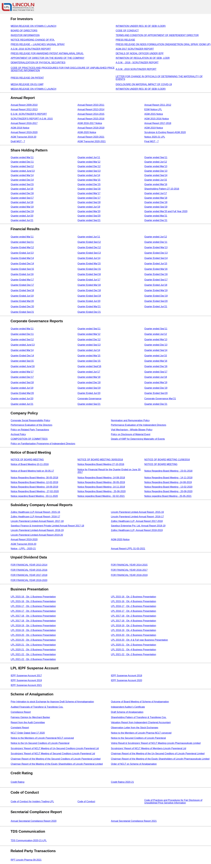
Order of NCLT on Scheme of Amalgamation (134, 764)
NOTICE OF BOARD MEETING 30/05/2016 (100, 459)
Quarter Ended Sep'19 (89, 296)
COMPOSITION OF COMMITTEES (29, 439)
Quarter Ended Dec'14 (22, 263)
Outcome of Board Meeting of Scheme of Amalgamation (140, 701)
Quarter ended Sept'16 (89, 366)
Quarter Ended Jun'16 (22, 274)
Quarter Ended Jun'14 (89, 258)
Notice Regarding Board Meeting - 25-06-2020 (102, 491)
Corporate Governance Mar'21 (160, 398)
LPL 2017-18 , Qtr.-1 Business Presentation (33, 616)
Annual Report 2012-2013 (24, 109)
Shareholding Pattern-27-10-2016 (161, 189)
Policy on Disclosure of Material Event (130, 434)
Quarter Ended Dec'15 (89, 269)
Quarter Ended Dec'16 (156, 274)
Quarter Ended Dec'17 (22, 285)
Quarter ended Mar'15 (89, 180)
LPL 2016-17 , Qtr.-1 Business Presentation (33, 606)
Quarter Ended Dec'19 (156, 296)
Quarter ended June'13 (23, 171)
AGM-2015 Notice (153, 114)
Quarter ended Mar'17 (89, 193)
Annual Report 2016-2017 (24, 123)
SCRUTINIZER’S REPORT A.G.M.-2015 (32, 118)
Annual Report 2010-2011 (91, 105)
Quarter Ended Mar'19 (155, 290)
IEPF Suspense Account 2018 (126, 675)
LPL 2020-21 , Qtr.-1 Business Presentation (33, 644)
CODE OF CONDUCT (127, 30)
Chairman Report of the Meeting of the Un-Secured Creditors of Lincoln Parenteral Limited (158, 753)
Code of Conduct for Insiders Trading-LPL (32, 801)
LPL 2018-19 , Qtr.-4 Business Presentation (133, 630)
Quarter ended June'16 (23, 366)
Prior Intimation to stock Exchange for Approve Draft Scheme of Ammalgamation (52, 701)
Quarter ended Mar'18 (155, 198)
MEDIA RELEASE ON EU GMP (27, 84)
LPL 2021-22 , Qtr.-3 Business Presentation (33, 659)
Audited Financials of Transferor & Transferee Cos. (37, 707)
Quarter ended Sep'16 (89, 189)
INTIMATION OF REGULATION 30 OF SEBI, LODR (143, 58)
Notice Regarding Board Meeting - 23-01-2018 (168, 471)
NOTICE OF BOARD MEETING (27, 459)
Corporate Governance (89, 398)
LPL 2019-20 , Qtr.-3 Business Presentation (33, 640)
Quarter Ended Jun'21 (155, 306)
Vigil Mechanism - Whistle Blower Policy (131, 429)
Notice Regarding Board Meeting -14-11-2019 (101, 487)
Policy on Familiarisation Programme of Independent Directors (43, 443)
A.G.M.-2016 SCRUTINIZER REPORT (31, 49)
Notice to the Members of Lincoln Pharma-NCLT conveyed (141, 733)
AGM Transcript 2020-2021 (92, 141)
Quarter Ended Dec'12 (89, 247)
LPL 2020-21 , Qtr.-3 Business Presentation (33, 649)
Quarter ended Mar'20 (89, 211)
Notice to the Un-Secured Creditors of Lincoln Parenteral (40, 743)
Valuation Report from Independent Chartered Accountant (141, 722)
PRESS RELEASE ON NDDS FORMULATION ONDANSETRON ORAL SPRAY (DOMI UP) (163, 44)
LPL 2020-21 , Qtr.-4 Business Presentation (133, 649)
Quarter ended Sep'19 (155, 207)
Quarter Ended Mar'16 (155, 269)
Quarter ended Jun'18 (22, 202)
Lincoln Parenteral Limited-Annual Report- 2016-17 (137, 516)
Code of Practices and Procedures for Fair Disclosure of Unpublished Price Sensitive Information (173, 801)
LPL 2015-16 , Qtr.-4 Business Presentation (133, 601)
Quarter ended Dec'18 (155, 202)
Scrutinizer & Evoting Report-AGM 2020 (165, 132)
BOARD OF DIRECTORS (24, 30)
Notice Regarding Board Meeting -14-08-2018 (101, 477)
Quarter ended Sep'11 (155, 157)
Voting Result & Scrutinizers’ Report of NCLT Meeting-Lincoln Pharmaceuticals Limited (156, 743)
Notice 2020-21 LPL (154, 137)
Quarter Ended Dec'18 (89, 290)
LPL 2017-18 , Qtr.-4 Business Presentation (133, 620)
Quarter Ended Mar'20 (22, 301)
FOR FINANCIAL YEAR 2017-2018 (29, 575)
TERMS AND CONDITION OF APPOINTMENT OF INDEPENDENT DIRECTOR (157, 35)
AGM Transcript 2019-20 (23, 137)
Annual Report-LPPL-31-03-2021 (128, 548)
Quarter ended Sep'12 (22, 166)
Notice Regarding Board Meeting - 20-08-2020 (168, 491)
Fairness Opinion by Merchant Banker (30, 717)
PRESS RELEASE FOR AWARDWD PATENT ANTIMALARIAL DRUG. (47, 53)
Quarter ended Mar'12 (89, 162)
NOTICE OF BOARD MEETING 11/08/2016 (167, 459)
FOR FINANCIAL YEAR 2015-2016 (29, 570)
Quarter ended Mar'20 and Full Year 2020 (165, 211)
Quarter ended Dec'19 (22, 211)
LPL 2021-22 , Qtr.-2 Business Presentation (133, 654)
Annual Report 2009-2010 (24, 105)
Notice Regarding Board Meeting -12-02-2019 (34, 482)
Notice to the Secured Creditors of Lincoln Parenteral (138, 738)
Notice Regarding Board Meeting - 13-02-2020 (168, 487)
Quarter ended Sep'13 (89, 171)
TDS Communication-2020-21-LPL (29, 840)
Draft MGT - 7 (18, 141)
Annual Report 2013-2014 (91, 109)
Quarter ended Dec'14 (22, 180)
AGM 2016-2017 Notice (90, 123)
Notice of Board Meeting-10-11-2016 (30, 464)
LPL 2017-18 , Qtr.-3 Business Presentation (33, 620)
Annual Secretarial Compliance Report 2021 (134, 821)
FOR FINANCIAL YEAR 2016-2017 (129, 570)
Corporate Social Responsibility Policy (30, 420)
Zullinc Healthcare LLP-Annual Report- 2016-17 (35, 516)
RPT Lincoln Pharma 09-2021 (26, 860)
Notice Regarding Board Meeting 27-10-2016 (101, 464)
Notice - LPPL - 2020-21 (23, 548)
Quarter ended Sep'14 (155, 175)
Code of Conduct (86, 801)
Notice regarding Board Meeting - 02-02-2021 (101, 496)
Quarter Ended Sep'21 (22, 312)
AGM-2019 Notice (153, 128)
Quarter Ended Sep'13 (89, 253)
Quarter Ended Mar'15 (89, 263)
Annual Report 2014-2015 (91, 114)
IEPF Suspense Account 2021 (26, 685)
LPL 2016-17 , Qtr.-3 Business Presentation (33, 611)
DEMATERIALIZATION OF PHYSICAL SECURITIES (38, 62)
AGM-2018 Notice (20, 128)
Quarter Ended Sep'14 (156, 258)
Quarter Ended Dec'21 (89, 312)
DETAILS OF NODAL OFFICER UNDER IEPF (140, 53)
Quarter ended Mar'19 (22, 207)
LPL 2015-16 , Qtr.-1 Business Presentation (33, 596)
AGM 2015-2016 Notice (156, 118)
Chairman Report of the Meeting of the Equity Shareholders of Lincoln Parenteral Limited (57, 764)
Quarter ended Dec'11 (22, 162)
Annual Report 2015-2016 (91, 118)
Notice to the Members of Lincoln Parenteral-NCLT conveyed (42, 738)
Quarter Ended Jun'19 (22, 296)
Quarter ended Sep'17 (22, 198)
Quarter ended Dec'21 (155, 220)
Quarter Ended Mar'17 (22, 279)
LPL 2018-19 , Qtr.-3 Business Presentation (33, 630)
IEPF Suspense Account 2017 (26, 675)
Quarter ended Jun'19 (89, 207)
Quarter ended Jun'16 (22, 189)
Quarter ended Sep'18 (89, 202)
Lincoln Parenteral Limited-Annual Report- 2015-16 (137, 512)
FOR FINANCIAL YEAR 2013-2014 (29, 565)
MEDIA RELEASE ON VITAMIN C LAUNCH (33, 26)
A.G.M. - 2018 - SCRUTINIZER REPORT (137, 62)
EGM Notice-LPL (153, 109)
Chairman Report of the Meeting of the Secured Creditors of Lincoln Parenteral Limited (56, 759)
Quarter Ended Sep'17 (156, 279)
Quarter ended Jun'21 (22, 220)
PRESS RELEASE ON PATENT (27, 78)
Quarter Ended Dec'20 (22, 306)
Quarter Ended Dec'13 (156, 253)
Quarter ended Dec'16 (22, 193)
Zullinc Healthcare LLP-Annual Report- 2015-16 (35, 512)
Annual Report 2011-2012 (157, 105)
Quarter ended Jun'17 (155, 193)
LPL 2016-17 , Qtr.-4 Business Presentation (133, 611)
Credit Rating (17, 782)
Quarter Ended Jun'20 (89, 301)
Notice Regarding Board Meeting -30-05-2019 (101, 482)
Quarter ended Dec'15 (89, 184)
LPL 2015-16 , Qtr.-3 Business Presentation (33, 601)
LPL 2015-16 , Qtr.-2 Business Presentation (133, 596)
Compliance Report (21, 712)
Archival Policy (18, 434)
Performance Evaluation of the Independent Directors (138, 425)
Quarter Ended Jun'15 (155, 263)
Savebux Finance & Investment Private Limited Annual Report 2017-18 (47, 525)
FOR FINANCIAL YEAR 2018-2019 (129, 575)
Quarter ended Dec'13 (155, 171)
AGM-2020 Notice (87, 132)
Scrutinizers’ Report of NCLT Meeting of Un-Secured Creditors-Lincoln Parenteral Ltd (55, 748)
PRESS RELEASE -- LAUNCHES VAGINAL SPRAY (38, 44)
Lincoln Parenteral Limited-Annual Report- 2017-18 (37, 521)
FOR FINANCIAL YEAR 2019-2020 (29, 580)
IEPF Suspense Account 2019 (26, 680)
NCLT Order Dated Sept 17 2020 (28, 733)
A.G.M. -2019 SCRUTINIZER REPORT (136, 69)
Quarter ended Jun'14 (89, 175)
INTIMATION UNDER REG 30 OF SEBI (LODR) (141, 26)
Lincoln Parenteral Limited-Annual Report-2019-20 (37, 535)
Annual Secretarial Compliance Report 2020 (33, 821)
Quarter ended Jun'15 (155, 180)
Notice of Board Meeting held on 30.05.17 (32, 471)
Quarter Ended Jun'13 (22, 253)
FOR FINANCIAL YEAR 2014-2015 (129, 565)
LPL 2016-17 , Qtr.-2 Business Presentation (133, 606)
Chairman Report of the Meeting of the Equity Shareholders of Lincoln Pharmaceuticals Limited (160, 759)
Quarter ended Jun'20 (22, 215)
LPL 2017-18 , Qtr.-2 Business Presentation (133, 616)
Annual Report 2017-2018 (157, 123)
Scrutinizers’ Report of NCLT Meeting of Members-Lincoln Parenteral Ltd (148, 748)
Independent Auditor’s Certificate (128, 707)
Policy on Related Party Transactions (30, 429)
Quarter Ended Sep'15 (22, 269)
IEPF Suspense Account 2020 (126, 680)
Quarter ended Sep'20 (89, 215)
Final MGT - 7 (151, 141)
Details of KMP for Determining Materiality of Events (138, 439)
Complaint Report (20, 727)
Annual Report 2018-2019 (91, 128)
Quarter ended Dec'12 (89, 166)
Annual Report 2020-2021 (91, 137)
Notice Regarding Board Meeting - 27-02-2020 (35, 491)
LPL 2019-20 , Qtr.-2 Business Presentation (133, 635)
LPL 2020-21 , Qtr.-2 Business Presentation (133, 644)
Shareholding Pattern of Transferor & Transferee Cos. (138, 717)
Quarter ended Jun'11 (89, 157)
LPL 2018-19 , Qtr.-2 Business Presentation (133, 625)
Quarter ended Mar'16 (155, 184)
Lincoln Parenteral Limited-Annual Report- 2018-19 (37, 530)
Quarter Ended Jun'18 (155, 285)
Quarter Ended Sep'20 (156, 301)
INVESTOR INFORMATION (25, 35)
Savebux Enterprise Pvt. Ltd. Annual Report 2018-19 (138, 525)
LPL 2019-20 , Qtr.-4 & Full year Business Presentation (139, 640)
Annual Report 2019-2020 (24, 132)
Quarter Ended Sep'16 (89, 274)
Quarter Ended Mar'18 (89, 285)
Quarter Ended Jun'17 (89, 279)
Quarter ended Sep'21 (89, 220)
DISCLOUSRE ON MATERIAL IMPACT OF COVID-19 (144, 84)
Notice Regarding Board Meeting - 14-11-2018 (168, 477)
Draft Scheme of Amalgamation (127, 712)
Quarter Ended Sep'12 (89, 242)
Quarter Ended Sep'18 (22, 290)
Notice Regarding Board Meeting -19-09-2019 (34, 487)
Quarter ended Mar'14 (22, 175)
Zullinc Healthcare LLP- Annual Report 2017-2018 (137, 521)
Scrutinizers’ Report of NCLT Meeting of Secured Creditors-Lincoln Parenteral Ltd (53, 753)
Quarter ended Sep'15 (22, 184)
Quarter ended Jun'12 (155, 162)
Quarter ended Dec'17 (89, 198)
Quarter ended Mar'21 (155, 215)
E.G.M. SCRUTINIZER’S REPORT (29, 114)
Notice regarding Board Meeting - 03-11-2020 (34, 496)
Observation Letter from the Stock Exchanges (134, 727)
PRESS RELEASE (125, 40)
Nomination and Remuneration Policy (130, 420)
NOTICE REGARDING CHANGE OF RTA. (33, 40)
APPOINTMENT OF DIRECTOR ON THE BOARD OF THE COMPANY (47, 58)
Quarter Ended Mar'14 (22, 258)
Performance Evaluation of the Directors (31, 425)
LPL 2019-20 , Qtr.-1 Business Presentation (33, 635)
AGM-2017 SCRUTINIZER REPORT (135, 49)
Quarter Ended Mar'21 (89, 306)
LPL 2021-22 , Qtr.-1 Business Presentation (33, 654)
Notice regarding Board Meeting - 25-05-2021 (168, 496)
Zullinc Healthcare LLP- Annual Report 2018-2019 (137, 530)
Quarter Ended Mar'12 (22, 247)
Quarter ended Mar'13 (155, 166)
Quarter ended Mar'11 (22, 157)
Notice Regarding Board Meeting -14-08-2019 (168, 482)
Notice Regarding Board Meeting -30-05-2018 (34, 477)
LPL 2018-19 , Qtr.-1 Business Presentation (33, 625)
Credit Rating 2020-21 (122, 782)
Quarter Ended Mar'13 (155, 247)
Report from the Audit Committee (28, 722)
